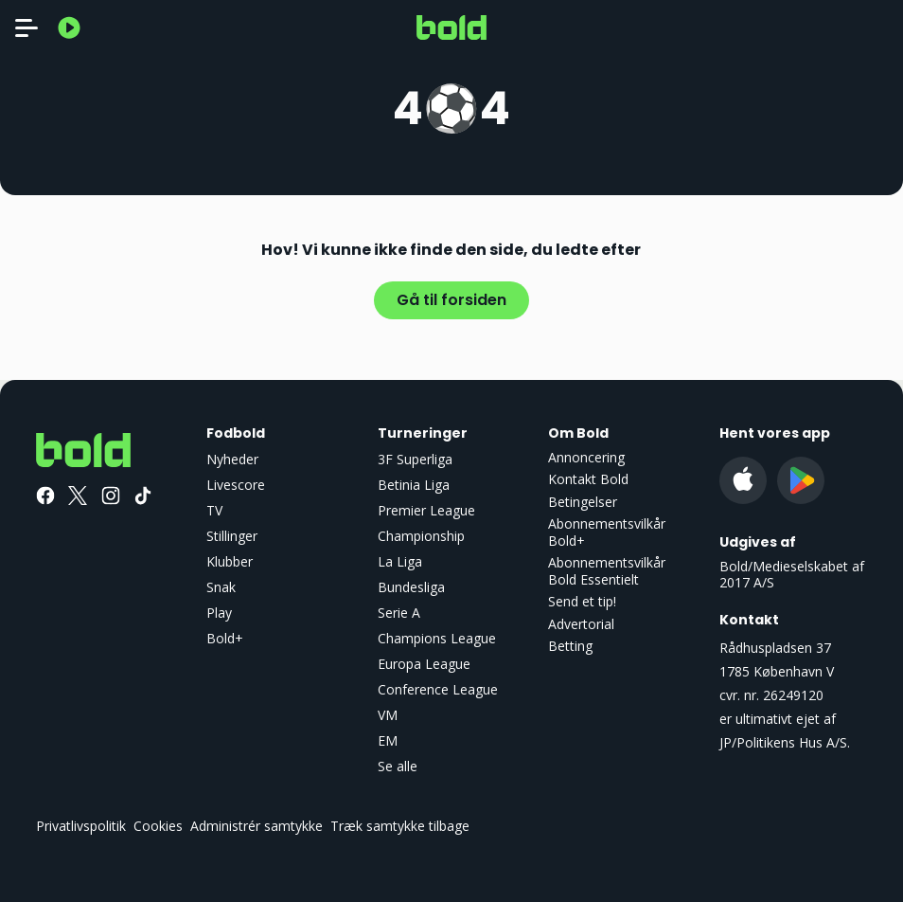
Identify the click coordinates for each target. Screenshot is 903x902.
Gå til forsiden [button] (451, 300)
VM (388, 715)
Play (219, 613)
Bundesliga (411, 587)
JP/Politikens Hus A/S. (784, 742)
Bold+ (224, 638)
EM (388, 740)
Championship (421, 536)
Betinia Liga (414, 485)
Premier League (426, 510)
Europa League (424, 664)
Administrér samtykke (256, 826)
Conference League (438, 689)
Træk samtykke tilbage (399, 826)
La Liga (400, 561)
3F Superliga (415, 459)
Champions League (437, 638)
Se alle (397, 766)
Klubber (229, 561)
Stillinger (231, 536)
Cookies (158, 826)
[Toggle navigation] (26, 27)
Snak (221, 587)
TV (214, 510)
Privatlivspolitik (81, 826)
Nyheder (232, 459)
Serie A (399, 613)
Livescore (235, 485)
